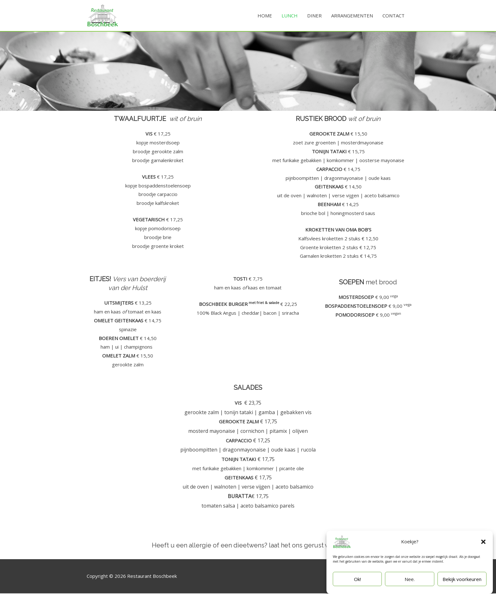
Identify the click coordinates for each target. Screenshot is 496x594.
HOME (264, 16)
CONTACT (393, 16)
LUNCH (290, 16)
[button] (483, 542)
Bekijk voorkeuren (462, 579)
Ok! (357, 579)
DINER (314, 16)
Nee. (410, 579)
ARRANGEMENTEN (352, 16)
